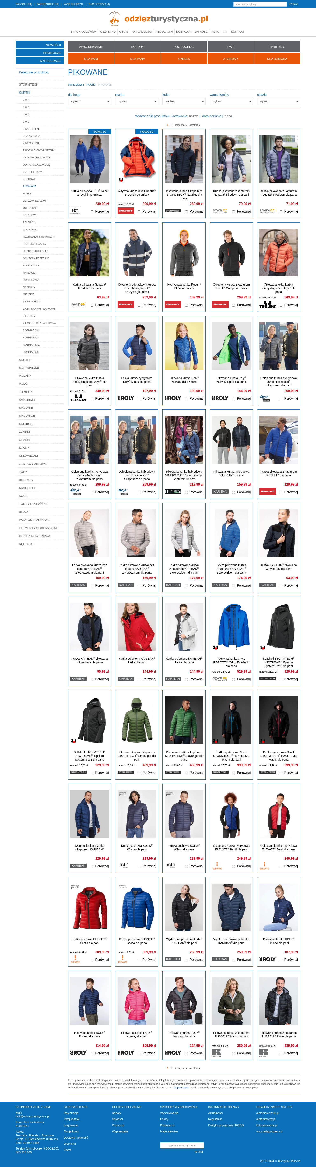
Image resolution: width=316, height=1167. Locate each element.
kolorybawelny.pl (266, 1125)
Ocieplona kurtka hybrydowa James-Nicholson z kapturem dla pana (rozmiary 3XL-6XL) (89, 477)
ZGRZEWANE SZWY (35, 200)
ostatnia (194, 125)
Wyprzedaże (50, 60)
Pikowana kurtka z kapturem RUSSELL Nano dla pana (279, 1034)
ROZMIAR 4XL (31, 337)
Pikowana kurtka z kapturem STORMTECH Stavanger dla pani (137, 756)
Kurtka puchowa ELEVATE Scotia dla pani (89, 941)
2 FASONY (230, 58)
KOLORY (137, 47)
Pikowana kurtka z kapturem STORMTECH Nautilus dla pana (184, 194)
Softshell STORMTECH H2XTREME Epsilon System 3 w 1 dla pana (89, 755)
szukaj (293, 4)
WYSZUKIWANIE (91, 47)
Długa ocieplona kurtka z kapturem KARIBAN (89, 847)
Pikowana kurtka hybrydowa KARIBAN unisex (231, 473)
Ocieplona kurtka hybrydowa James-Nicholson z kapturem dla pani (278, 381)
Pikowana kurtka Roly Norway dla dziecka (184, 379)
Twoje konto (71, 1131)
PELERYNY (29, 222)
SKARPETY (27, 487)
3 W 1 (26, 107)
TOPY (23, 471)
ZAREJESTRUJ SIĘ (48, 4)
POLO (23, 383)
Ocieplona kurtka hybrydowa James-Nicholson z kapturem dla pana (137, 475)
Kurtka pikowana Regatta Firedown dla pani (89, 286)
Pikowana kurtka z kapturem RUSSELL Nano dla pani (231, 1034)
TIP (225, 31)
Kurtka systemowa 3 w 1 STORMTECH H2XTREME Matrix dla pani (231, 756)
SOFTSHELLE (29, 367)
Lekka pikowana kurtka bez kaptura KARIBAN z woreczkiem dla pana (136, 568)
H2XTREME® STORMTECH (39, 236)
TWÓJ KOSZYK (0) (99, 4)
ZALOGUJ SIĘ (24, 4)
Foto (215, 31)
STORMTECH (28, 84)
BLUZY (24, 512)
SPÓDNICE (27, 415)
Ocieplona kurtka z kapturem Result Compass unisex (231, 286)
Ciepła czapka (181, 1087)
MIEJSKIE (28, 294)
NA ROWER (29, 272)
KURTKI (24, 92)
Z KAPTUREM (31, 128)
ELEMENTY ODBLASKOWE (38, 528)
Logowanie (71, 1125)
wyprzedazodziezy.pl (269, 1131)
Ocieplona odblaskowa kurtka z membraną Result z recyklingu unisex (137, 288)
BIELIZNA (26, 479)
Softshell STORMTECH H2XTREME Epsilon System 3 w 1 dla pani (279, 662)
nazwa (193, 116)
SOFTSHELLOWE (33, 172)
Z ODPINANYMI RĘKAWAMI (39, 308)
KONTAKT (22, 1126)
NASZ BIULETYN (73, 4)
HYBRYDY (277, 47)
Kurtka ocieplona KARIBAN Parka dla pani (137, 660)
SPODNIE (26, 407)
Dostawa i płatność (192, 31)
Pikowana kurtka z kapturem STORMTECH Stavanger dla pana (184, 756)
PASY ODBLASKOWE (34, 520)
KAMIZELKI (27, 399)
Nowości (53, 45)
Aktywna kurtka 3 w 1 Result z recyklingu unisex (137, 192)
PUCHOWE (29, 179)
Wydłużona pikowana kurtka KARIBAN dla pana (231, 941)
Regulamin (164, 31)
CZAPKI (24, 431)
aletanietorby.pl (266, 1119)
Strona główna (83, 31)
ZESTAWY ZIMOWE (33, 463)
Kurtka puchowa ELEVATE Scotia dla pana (137, 941)
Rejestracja (71, 1113)
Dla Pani (91, 58)
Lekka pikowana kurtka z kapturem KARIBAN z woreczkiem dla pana (231, 568)
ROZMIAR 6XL (31, 351)
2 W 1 (26, 100)
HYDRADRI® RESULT (35, 251)
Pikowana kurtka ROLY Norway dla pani (136, 1034)
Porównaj (102, 211)
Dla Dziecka (277, 58)
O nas (123, 31)
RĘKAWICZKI (28, 455)
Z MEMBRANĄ (31, 143)
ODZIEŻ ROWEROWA (34, 536)
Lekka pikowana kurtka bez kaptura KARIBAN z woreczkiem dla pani (89, 568)
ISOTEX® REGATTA (34, 244)
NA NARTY (29, 287)
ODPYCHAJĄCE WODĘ (36, 164)
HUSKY (27, 193)
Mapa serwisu (169, 1131)
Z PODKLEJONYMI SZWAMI (39, 150)
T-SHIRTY (26, 391)
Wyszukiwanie (169, 1113)
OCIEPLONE (30, 208)
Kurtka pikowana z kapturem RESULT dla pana (278, 473)
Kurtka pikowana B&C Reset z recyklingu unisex (89, 192)
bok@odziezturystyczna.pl (32, 1116)
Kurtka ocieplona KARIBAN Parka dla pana (184, 660)
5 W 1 (26, 121)
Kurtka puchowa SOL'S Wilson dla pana (184, 847)
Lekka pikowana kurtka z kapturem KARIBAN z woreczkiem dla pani (184, 568)
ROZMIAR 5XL (31, 344)
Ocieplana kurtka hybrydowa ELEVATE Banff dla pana (278, 847)
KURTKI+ (25, 359)
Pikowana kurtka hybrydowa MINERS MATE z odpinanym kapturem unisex (184, 475)
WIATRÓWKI (30, 229)
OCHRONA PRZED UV (36, 258)
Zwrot (67, 1150)
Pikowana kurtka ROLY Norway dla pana (184, 1034)
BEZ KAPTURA (31, 136)
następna (181, 125)
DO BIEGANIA (31, 280)
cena (228, 116)
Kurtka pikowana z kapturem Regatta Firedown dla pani (231, 192)
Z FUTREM (29, 316)
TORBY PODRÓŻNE (33, 503)
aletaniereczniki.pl (267, 1113)
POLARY (25, 375)
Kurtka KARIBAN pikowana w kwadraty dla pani (278, 566)
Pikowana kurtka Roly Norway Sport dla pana (231, 379)
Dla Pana (137, 58)
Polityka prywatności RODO (226, 1125)
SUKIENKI (26, 423)
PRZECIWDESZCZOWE (36, 157)
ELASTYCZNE (31, 265)
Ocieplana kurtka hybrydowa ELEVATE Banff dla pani (231, 847)
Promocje (52, 52)
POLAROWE (30, 215)
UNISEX (184, 58)
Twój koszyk (71, 1119)
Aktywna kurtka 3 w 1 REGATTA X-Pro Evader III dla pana (231, 662)
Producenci (167, 1125)
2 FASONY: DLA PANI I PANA (39, 323)
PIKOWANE (29, 186)
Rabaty (116, 1113)
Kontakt (237, 31)
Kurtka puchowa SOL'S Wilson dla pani (137, 847)
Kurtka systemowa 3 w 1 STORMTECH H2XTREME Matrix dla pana (278, 756)
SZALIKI (24, 447)
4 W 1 (26, 114)
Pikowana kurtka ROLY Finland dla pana (89, 1034)
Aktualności (142, 31)
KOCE (23, 495)
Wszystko (107, 31)
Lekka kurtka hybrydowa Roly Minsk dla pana (136, 379)
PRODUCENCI (184, 47)
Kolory (164, 1119)
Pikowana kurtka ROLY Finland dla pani (278, 941)
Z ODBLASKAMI (32, 301)
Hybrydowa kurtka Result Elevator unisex (184, 286)
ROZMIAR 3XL (31, 330)
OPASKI (24, 439)
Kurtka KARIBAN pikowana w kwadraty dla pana (89, 660)
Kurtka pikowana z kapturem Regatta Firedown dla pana (278, 192)
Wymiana (70, 1143)
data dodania (211, 116)
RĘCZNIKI (26, 544)
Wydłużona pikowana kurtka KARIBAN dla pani (184, 941)
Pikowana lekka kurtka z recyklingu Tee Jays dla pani (89, 381)
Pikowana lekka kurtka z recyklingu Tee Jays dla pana (278, 288)
